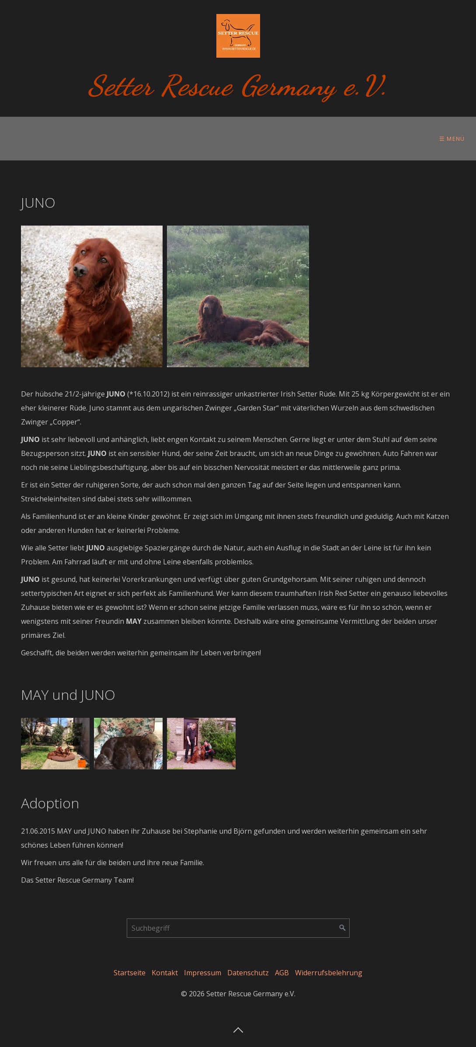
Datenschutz (248, 972)
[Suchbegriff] (238, 928)
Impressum (202, 972)
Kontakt (165, 972)
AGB (282, 972)
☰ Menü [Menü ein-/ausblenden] (452, 139)
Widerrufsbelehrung (328, 972)
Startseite (130, 972)
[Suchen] (343, 928)
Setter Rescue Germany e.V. (238, 85)
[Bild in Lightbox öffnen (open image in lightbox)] (92, 297)
